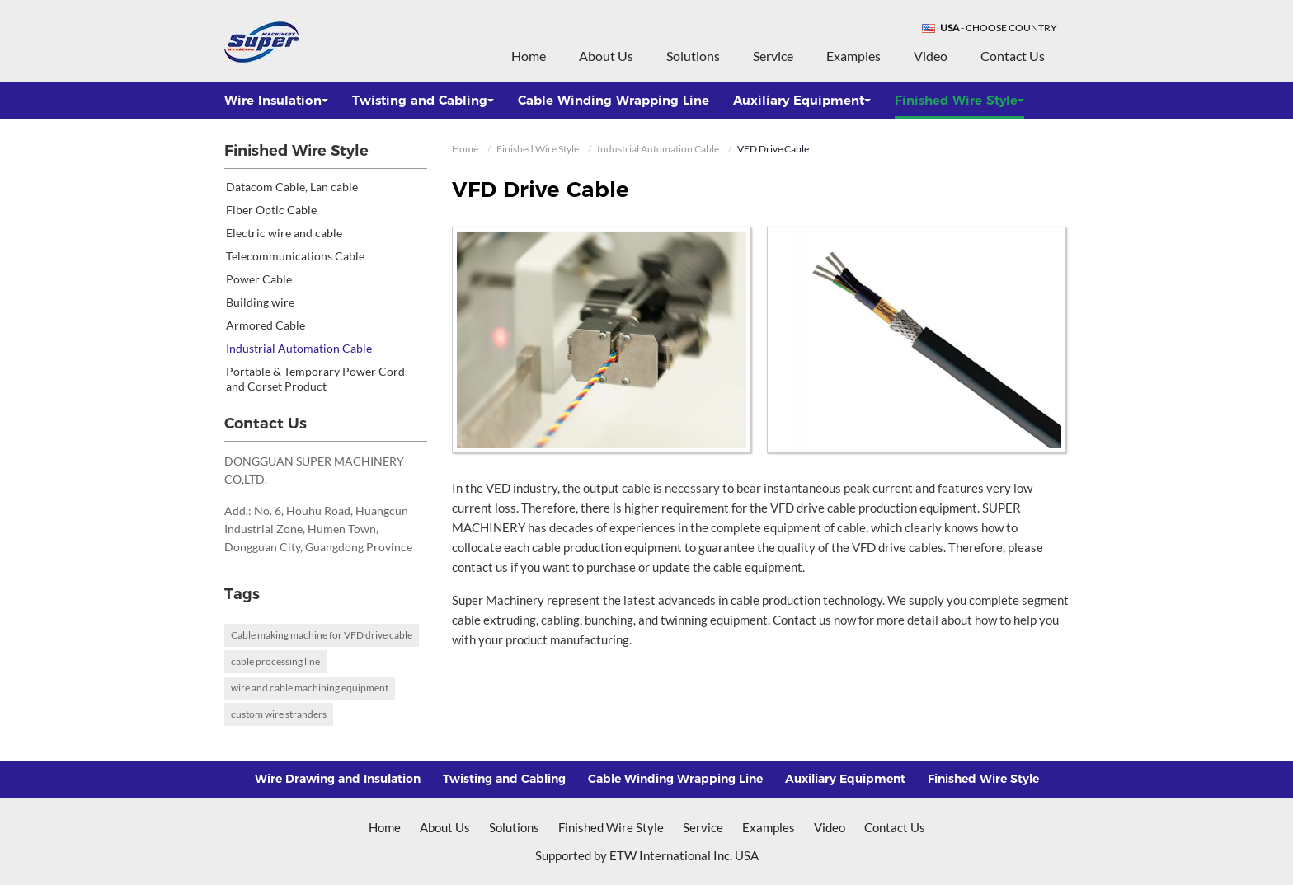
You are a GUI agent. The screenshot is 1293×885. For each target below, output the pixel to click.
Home (528, 56)
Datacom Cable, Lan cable (292, 187)
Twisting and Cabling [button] (423, 100)
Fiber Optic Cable (271, 210)
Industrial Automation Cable (658, 149)
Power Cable (259, 279)
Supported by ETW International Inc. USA (647, 855)
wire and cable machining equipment (309, 687)
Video (930, 56)
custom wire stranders (279, 714)
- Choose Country (998, 28)
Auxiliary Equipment (845, 778)
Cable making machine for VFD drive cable (321, 635)
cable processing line (275, 661)
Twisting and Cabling (504, 778)
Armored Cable (265, 325)
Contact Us (1012, 56)
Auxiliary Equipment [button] (802, 100)
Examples (853, 56)
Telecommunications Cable (295, 256)
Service (773, 56)
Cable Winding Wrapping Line (613, 100)
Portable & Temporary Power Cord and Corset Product (315, 378)
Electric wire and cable (284, 233)
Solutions (693, 56)
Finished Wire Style (537, 149)
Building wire (260, 302)
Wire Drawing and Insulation (338, 778)
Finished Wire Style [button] (959, 100)
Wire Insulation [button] (276, 100)
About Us (606, 56)
